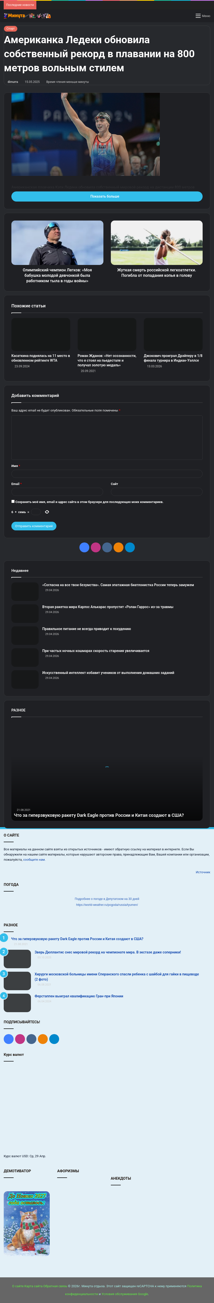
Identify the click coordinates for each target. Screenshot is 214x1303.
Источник (203, 872)
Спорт (10, 28)
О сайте (18, 1286)
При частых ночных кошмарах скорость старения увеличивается (95, 651)
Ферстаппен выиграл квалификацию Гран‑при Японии (79, 996)
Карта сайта (33, 1286)
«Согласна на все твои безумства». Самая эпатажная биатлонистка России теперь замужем (118, 585)
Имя (15, 466)
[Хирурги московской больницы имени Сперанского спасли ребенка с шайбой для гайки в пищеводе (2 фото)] (17, 981)
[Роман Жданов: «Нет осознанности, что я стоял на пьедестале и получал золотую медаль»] (107, 334)
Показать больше (106, 196)
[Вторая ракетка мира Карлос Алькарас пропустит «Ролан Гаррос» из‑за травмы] (25, 613)
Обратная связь (55, 1286)
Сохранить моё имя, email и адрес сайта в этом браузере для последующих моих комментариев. (89, 502)
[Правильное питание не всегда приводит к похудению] (25, 635)
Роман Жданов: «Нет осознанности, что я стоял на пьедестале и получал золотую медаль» (107, 360)
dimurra (13, 82)
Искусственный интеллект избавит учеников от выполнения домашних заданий (108, 673)
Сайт (114, 484)
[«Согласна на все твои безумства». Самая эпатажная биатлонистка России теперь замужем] (25, 591)
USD (25, 1156)
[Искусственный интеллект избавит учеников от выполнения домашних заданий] (25, 679)
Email (16, 484)
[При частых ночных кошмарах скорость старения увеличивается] (25, 657)
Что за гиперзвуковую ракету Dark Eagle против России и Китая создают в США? (99, 815)
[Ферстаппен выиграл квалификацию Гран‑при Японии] (17, 1003)
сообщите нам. (34, 859)
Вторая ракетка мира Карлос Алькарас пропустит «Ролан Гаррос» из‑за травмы (107, 607)
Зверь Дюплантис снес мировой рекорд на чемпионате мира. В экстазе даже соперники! (108, 952)
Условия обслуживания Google (124, 1294)
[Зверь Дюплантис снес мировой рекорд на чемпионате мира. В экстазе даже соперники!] (17, 959)
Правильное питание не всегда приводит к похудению (86, 629)
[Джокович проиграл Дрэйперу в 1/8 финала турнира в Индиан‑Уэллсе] (173, 334)
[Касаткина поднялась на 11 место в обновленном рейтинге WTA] (40, 334)
